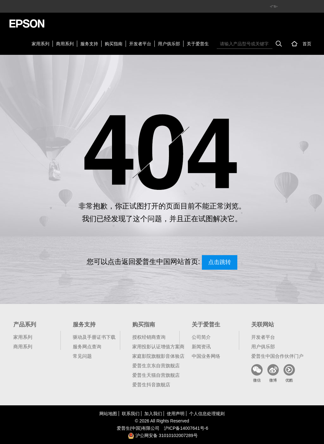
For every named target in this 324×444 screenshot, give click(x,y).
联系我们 (131, 413)
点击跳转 (219, 262)
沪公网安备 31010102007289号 (163, 435)
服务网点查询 (87, 346)
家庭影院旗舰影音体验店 (158, 356)
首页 (306, 43)
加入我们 (153, 413)
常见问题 (82, 356)
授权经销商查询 (148, 337)
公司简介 (201, 337)
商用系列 (65, 43)
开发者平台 (140, 43)
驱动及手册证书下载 (94, 337)
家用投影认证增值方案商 (158, 346)
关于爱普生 (198, 43)
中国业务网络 (206, 356)
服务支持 (89, 43)
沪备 (186, 428)
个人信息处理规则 (207, 413)
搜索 (279, 44)
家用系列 (40, 43)
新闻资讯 (201, 346)
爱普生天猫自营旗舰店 (156, 375)
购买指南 (113, 43)
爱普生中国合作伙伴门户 (277, 356)
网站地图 (108, 413)
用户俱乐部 (169, 43)
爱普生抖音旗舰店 (151, 384)
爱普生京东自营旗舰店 (156, 365)
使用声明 (175, 413)
